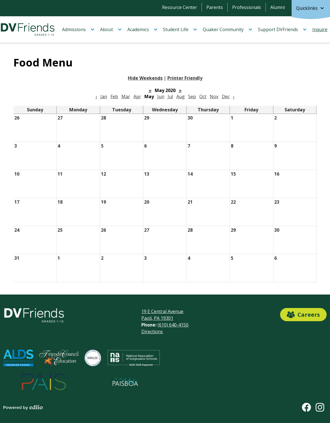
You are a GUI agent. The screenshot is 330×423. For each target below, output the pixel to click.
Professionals (246, 7)
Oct (202, 96)
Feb (114, 96)
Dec (226, 96)
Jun (160, 96)
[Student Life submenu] (180, 29)
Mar (125, 96)
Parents (214, 7)
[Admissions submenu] (78, 29)
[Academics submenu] (142, 29)
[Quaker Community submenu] (227, 29)
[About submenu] (111, 29)
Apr (137, 96)
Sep (192, 96)
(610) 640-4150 (173, 325)
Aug (180, 96)
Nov (214, 96)
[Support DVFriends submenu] (282, 29)
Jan (103, 96)
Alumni (277, 7)
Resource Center (179, 7)
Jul (170, 96)
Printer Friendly (184, 78)
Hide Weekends (145, 78)
